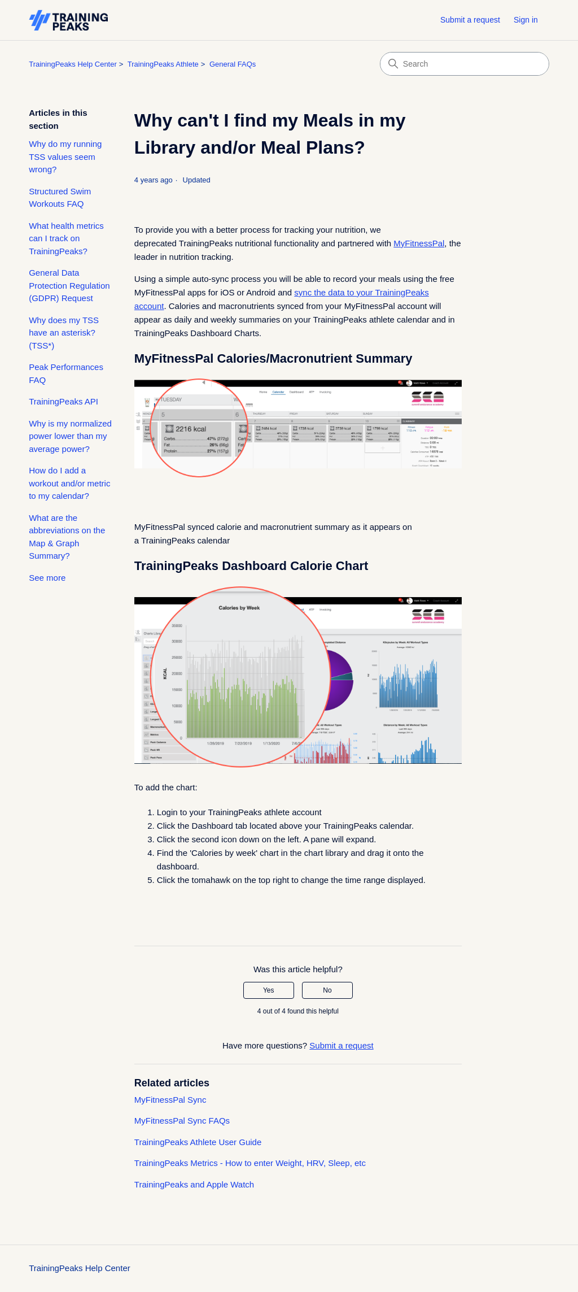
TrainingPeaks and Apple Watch (194, 1184)
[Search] (464, 64)
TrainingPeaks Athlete (163, 64)
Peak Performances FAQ (66, 373)
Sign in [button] (526, 19)
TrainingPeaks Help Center (73, 64)
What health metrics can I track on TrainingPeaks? (66, 238)
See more (47, 577)
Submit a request (470, 19)
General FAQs (232, 64)
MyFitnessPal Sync (170, 1099)
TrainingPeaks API (63, 401)
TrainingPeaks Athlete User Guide (197, 1142)
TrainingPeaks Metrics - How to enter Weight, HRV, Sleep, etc (250, 1163)
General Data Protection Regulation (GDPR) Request (69, 285)
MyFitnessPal (418, 243)
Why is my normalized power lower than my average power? (70, 436)
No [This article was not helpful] (327, 990)
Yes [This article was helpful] (268, 990)
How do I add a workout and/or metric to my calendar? (69, 483)
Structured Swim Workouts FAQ (60, 197)
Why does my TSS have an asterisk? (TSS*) (64, 332)
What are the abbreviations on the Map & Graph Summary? (67, 537)
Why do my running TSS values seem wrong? (65, 156)
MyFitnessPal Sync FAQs (182, 1120)
